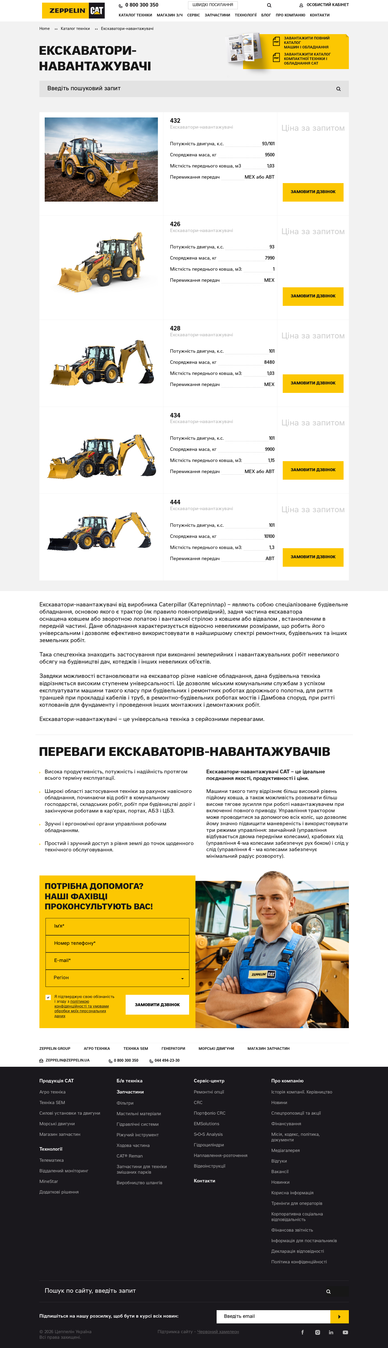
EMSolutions (206, 1124)
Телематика (51, 1161)
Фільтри (125, 1103)
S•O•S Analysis (208, 1135)
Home (44, 29)
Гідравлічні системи (138, 1125)
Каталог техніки (135, 15)
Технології (246, 15)
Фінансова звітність (292, 1230)
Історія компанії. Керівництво (301, 1092)
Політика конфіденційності (299, 1262)
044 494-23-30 (167, 1061)
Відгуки (279, 1161)
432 (175, 121)
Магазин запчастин (269, 1049)
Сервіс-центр (209, 1081)
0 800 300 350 (141, 5)
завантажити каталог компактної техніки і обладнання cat (307, 59)
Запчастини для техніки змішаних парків (142, 1170)
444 (175, 503)
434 (175, 416)
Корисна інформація (292, 1193)
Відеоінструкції (209, 1166)
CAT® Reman (130, 1156)
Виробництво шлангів (139, 1183)
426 (175, 225)
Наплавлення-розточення (221, 1156)
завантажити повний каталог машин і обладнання (307, 43)
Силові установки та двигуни (69, 1113)
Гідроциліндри (209, 1145)
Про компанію (290, 15)
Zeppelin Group (54, 1049)
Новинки (280, 1183)
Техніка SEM (136, 1049)
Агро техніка (97, 1049)
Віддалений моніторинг (63, 1171)
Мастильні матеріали (139, 1114)
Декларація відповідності (297, 1252)
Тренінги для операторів (296, 1204)
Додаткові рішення (59, 1192)
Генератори (173, 1049)
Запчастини (217, 15)
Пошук (269, 5)
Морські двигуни (216, 1049)
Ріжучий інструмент (138, 1135)
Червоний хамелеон (218, 1332)
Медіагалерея (285, 1151)
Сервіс (193, 15)
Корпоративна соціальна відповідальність (297, 1217)
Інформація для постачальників (304, 1241)
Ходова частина (133, 1146)
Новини (279, 1103)
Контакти (320, 15)
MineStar (48, 1182)
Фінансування (286, 1124)
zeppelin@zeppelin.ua (68, 1061)
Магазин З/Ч (169, 15)
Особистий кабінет (328, 5)
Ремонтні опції (209, 1092)
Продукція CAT (56, 1081)
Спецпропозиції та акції (296, 1113)
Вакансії (280, 1172)
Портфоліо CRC (210, 1113)
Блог (266, 15)
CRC (198, 1103)
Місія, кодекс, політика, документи (295, 1137)
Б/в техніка (130, 1081)
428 (175, 329)
